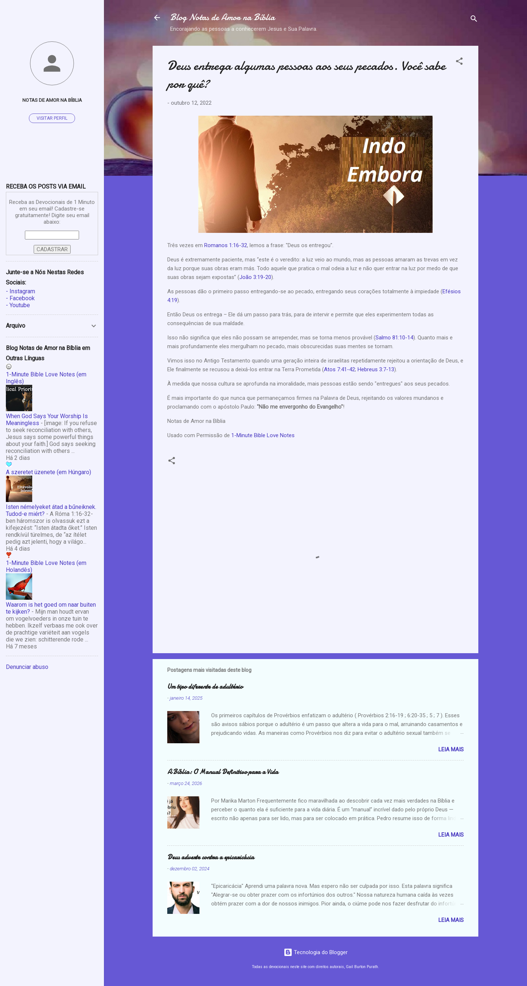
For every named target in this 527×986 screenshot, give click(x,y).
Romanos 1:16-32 (225, 245)
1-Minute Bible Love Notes (263, 435)
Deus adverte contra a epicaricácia (210, 857)
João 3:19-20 (255, 277)
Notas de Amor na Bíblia (52, 100)
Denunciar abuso (27, 666)
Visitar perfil (52, 118)
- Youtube (18, 305)
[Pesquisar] (474, 20)
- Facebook (20, 298)
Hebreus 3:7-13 (376, 369)
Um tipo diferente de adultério (205, 686)
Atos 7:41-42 (339, 369)
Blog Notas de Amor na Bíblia (222, 17)
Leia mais (451, 749)
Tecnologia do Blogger (316, 952)
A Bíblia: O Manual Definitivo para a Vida (222, 772)
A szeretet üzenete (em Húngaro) (48, 472)
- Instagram (20, 291)
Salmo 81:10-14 (394, 337)
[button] (459, 62)
